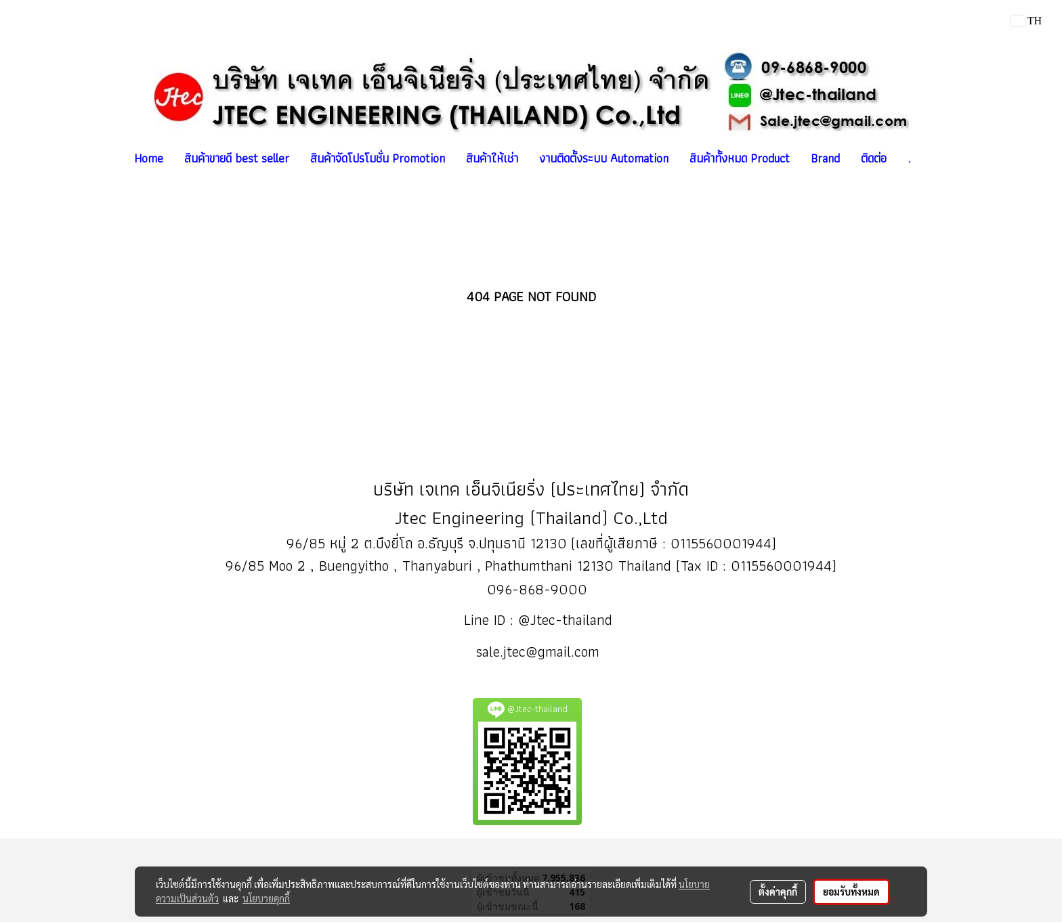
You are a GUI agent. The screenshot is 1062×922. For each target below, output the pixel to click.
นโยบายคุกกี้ (266, 898)
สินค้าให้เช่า (492, 158)
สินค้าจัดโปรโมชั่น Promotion (377, 158)
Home (148, 158)
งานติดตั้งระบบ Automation (603, 158)
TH (1026, 20)
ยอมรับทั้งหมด (851, 891)
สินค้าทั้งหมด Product (739, 158)
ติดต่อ (874, 158)
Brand (825, 158)
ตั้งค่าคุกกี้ (778, 891)
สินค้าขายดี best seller (236, 158)
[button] (932, 158)
